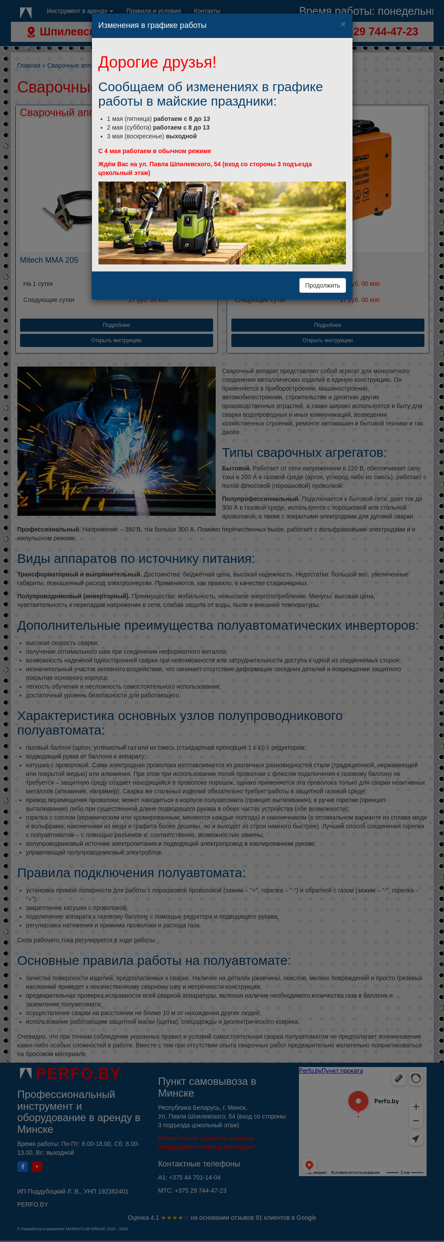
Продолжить (322, 285)
